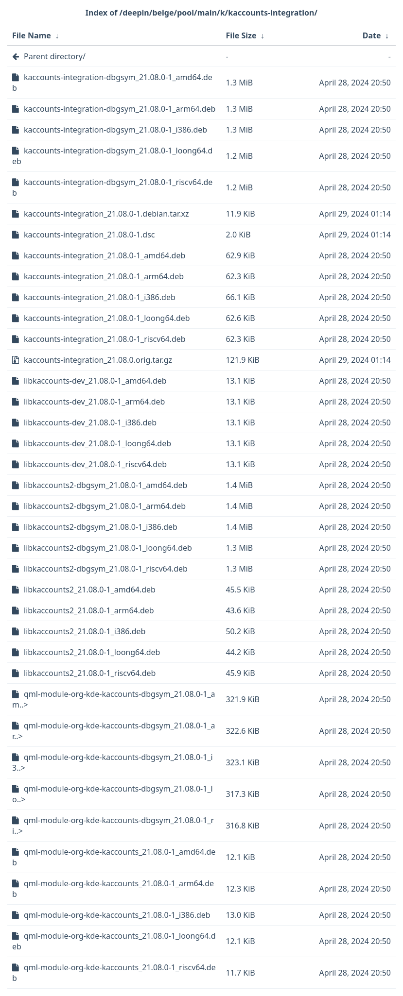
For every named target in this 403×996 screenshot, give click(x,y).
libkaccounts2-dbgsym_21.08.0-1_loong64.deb (108, 547)
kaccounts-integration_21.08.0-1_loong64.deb (107, 318)
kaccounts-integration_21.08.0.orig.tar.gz (98, 360)
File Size (241, 35)
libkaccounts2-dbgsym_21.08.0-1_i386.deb (100, 527)
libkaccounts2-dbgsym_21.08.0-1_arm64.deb (105, 506)
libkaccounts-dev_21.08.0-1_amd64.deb (95, 380)
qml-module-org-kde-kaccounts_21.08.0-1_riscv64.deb (114, 972)
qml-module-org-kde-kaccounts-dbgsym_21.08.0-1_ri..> (113, 825)
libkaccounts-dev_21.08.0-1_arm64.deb (94, 401)
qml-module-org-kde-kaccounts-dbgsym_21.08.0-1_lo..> (112, 794)
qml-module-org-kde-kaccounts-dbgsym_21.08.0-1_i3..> (112, 762)
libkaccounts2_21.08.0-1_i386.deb (84, 631)
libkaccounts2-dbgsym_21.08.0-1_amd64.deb (105, 485)
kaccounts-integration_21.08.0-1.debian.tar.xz (106, 213)
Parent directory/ (55, 56)
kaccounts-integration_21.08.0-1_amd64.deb (104, 255)
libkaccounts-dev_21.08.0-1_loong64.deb (97, 443)
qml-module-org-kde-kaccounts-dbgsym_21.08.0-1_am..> (113, 699)
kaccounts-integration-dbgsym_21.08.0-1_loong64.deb (112, 156)
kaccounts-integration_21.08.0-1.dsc (89, 234)
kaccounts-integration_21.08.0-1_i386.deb (99, 297)
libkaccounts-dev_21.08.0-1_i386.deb (90, 422)
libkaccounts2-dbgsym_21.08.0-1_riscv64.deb (106, 568)
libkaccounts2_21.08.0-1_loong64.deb (92, 652)
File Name (31, 35)
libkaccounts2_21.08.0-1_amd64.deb (90, 589)
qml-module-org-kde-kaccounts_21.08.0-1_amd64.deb (113, 857)
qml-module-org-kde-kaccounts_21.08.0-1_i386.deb (117, 915)
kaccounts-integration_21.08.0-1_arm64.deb (104, 276)
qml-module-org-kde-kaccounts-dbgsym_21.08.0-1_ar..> (113, 731)
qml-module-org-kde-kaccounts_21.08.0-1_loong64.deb (114, 941)
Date (372, 35)
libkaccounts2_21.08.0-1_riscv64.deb (90, 673)
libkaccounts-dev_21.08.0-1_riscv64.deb (95, 464)
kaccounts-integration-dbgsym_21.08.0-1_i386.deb (115, 129)
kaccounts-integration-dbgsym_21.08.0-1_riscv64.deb (112, 187)
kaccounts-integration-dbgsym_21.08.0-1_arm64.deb (119, 108)
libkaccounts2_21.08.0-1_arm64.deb (89, 610)
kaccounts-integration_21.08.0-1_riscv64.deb (105, 339)
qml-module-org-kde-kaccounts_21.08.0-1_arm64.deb (113, 888)
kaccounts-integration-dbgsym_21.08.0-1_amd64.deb (112, 82)
